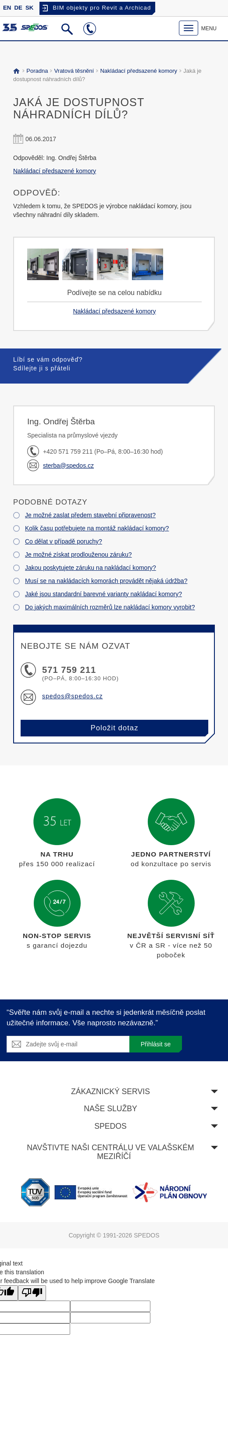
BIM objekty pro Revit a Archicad (102, 7)
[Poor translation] (32, 1293)
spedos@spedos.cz (72, 696)
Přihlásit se (156, 1044)
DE (18, 7)
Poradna (36, 71)
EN (7, 7)
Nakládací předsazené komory (137, 71)
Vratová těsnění (73, 71)
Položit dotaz (114, 728)
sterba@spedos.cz (68, 465)
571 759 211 (69, 670)
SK (29, 7)
